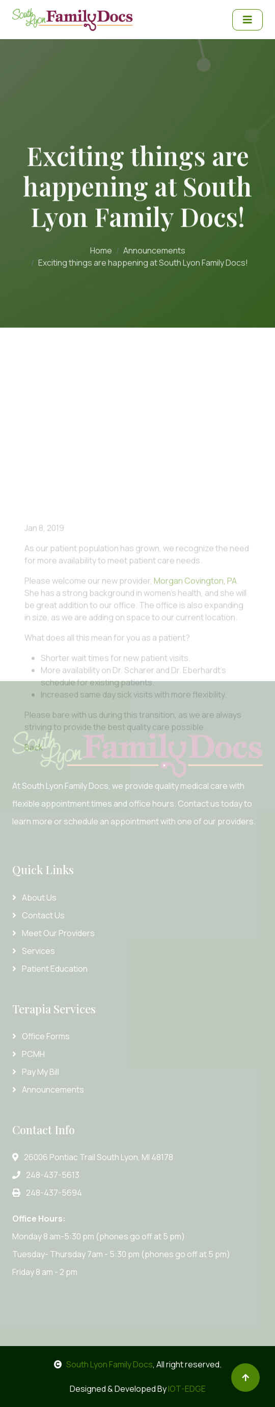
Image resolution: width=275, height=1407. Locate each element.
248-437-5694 (47, 1192)
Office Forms (41, 1036)
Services (33, 950)
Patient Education (50, 968)
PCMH (28, 1054)
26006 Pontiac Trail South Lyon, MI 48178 (92, 1157)
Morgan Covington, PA (195, 627)
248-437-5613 (45, 1174)
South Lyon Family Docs (103, 1364)
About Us (34, 897)
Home (101, 248)
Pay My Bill (35, 1071)
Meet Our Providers (53, 933)
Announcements (154, 248)
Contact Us (38, 915)
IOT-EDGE (187, 1388)
